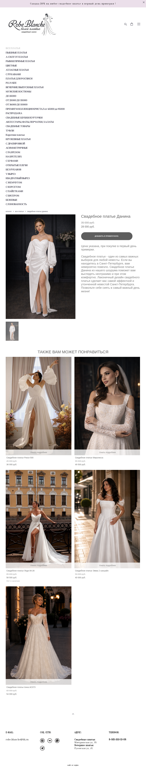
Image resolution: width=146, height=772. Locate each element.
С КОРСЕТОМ (13, 186)
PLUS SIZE (11, 82)
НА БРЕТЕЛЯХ (14, 156)
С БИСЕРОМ (12, 195)
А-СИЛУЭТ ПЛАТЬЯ (17, 56)
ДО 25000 (11, 96)
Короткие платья (15, 134)
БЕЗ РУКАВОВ (13, 169)
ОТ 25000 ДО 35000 (16, 100)
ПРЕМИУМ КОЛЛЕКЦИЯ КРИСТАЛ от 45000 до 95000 (35, 108)
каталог (9, 211)
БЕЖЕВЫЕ (11, 199)
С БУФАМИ (12, 160)
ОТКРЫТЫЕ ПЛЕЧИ (17, 165)
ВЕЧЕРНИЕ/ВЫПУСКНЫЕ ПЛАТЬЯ (24, 87)
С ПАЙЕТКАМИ (14, 191)
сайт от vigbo (73, 765)
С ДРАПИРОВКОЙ (15, 143)
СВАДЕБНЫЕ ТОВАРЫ (18, 126)
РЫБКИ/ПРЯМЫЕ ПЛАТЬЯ (20, 61)
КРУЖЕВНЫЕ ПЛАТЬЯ (18, 139)
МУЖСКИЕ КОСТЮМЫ (18, 91)
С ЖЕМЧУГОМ (14, 182)
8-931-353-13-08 (117, 739)
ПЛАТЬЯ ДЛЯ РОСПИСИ (19, 78)
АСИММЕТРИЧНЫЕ (17, 147)
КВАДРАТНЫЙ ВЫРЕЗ (18, 178)
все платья (19, 211)
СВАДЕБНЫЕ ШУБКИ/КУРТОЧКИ (24, 117)
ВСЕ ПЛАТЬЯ (13, 48)
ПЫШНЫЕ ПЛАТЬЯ (16, 52)
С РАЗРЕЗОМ (13, 152)
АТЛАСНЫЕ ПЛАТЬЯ (17, 69)
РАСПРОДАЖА (14, 113)
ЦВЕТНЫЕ (11, 65)
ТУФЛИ (10, 130)
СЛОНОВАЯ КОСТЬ (16, 204)
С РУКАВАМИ (13, 74)
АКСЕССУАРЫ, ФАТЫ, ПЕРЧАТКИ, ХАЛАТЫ (30, 121)
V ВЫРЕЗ (11, 174)
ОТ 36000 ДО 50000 (16, 104)
